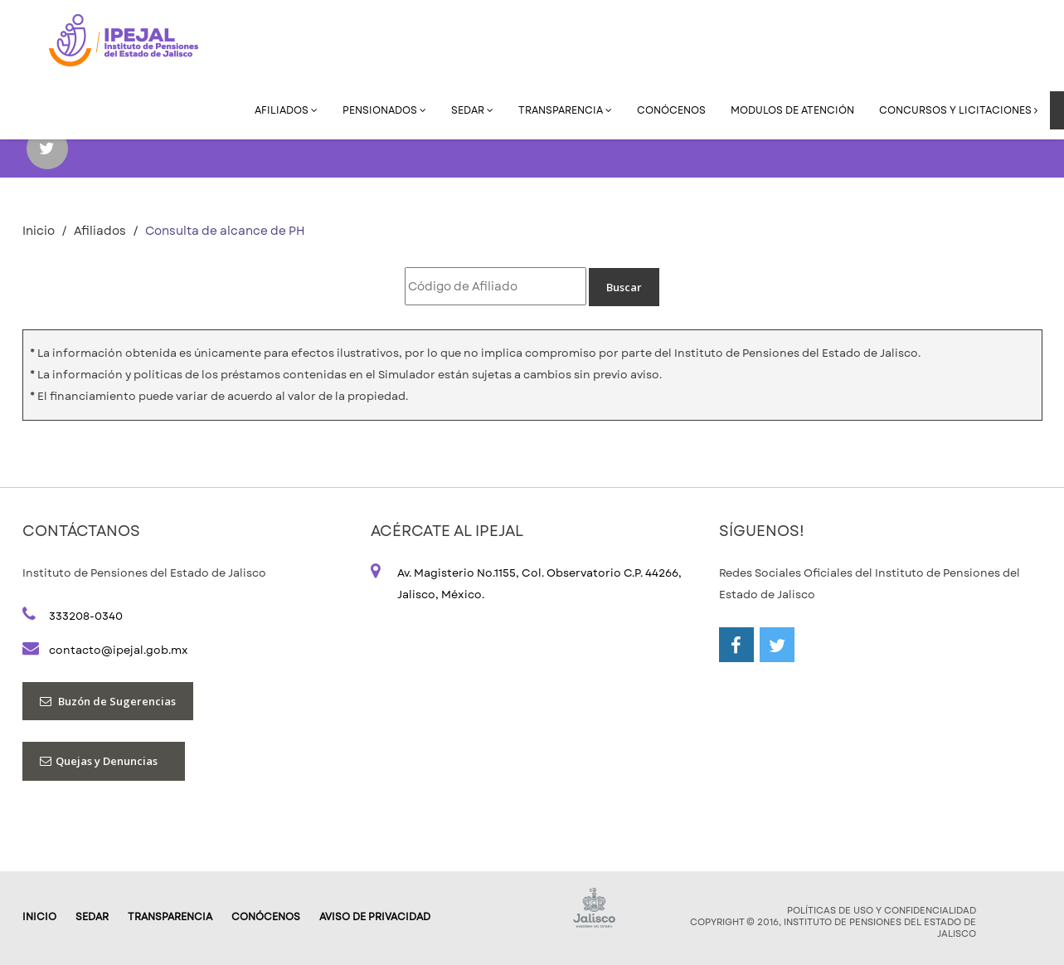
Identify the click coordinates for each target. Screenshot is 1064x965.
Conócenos (671, 110)
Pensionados (384, 110)
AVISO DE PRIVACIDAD (374, 916)
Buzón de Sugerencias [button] (108, 701)
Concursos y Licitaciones (958, 110)
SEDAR (472, 110)
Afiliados (286, 110)
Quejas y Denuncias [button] (104, 760)
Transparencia (565, 110)
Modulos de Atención (792, 110)
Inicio (38, 230)
